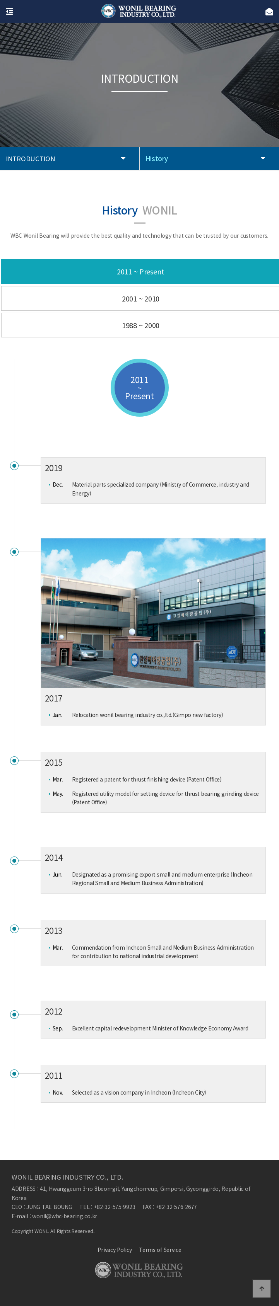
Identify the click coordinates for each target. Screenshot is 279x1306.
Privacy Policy (115, 1249)
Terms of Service (160, 1249)
